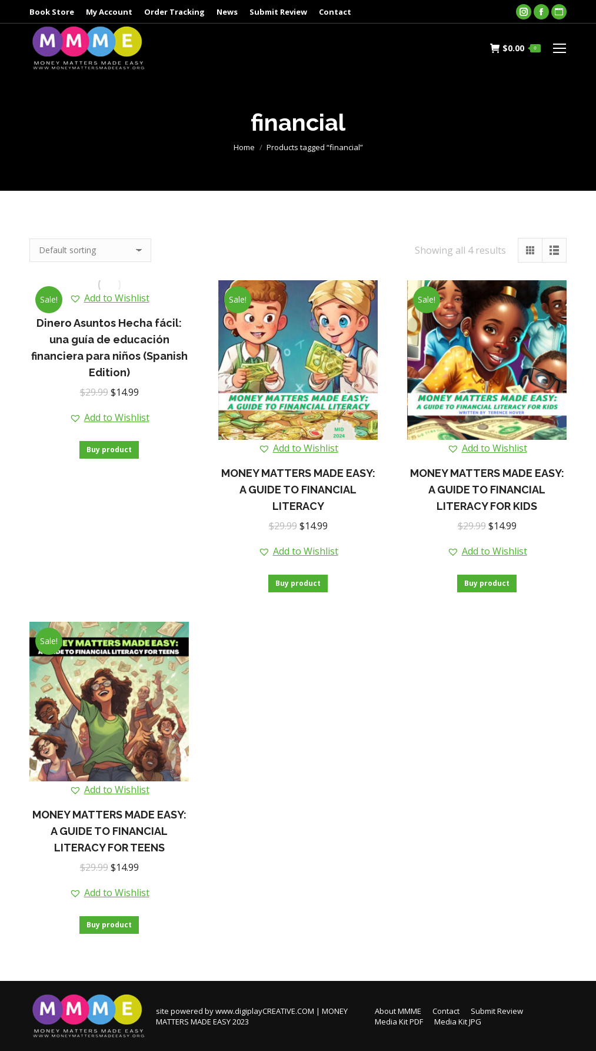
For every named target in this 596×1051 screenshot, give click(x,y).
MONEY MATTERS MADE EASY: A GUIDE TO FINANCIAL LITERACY (298, 489)
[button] (109, 298)
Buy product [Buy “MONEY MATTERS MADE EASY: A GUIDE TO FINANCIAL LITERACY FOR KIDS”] (487, 583)
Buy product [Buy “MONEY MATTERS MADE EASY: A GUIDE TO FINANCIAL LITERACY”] (298, 583)
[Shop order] (90, 250)
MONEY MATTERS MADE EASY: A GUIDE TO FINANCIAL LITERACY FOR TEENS (109, 831)
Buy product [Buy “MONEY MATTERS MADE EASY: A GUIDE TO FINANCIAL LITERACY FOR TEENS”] (109, 925)
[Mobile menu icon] (559, 48)
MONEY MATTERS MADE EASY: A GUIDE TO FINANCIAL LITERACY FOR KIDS (487, 489)
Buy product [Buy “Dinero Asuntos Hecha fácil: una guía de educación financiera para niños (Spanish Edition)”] (109, 450)
